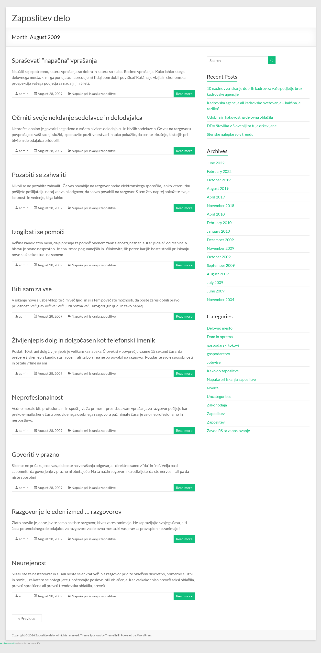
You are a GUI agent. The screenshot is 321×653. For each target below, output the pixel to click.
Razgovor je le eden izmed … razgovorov (67, 511)
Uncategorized (219, 396)
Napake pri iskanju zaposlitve (94, 94)
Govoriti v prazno (35, 454)
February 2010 (219, 222)
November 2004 (220, 299)
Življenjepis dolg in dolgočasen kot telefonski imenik (83, 340)
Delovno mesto (219, 328)
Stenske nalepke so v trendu (230, 134)
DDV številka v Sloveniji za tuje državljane (242, 125)
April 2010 (216, 214)
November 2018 (220, 205)
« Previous (26, 618)
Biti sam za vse (32, 289)
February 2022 (219, 171)
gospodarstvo (218, 353)
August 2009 (218, 273)
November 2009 (220, 248)
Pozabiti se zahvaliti (39, 174)
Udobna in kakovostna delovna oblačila (240, 117)
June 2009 (215, 291)
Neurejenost (29, 563)
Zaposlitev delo (41, 17)
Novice (213, 387)
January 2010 (218, 231)
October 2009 (219, 256)
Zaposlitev (216, 413)
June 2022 (215, 162)
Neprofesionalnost (37, 397)
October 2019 (219, 179)
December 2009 (220, 239)
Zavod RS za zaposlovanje (228, 430)
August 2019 (218, 188)
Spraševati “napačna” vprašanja (54, 60)
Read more (184, 94)
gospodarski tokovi (223, 345)
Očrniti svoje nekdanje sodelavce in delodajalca (77, 117)
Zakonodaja (217, 405)
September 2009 (221, 265)
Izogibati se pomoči (38, 232)
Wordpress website (8, 643)
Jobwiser (214, 362)
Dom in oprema (220, 336)
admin (23, 94)
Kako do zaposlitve (223, 370)
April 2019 (216, 197)
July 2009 (215, 282)
